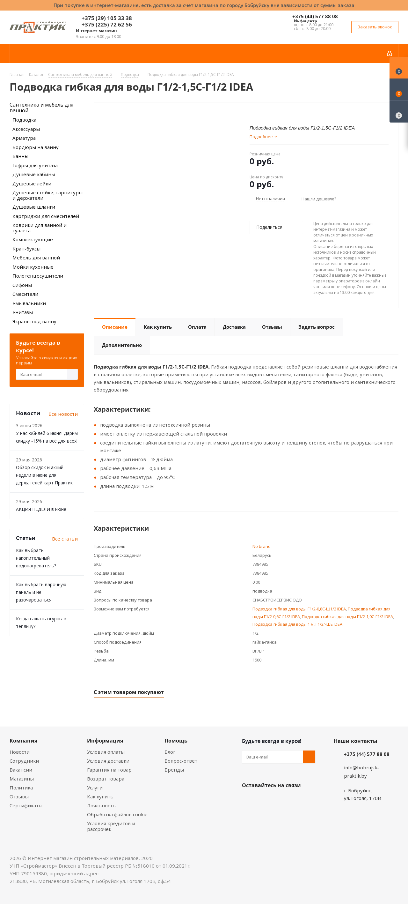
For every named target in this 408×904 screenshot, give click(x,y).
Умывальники (29, 303)
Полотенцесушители (37, 276)
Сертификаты (26, 805)
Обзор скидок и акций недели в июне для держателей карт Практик (44, 475)
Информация (105, 740)
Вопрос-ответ (180, 761)
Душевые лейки (31, 183)
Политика (21, 787)
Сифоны (22, 285)
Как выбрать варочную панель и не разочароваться (41, 592)
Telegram (296, 800)
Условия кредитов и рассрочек (111, 826)
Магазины (22, 778)
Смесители (25, 294)
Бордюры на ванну (35, 147)
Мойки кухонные (33, 267)
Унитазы (22, 312)
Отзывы (19, 796)
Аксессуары (26, 129)
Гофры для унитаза (35, 165)
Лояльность (101, 805)
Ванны (20, 156)
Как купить (100, 796)
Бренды (174, 769)
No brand (261, 546)
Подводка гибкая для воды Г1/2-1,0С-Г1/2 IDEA (347, 616)
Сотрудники (24, 761)
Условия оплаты (106, 752)
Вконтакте (248, 800)
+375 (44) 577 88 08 (315, 16)
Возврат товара (105, 778)
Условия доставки (108, 761)
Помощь (175, 740)
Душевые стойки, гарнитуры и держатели (47, 195)
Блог (169, 752)
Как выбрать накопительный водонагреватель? (36, 558)
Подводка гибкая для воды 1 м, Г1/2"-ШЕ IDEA (297, 624)
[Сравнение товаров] (399, 112)
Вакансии (21, 769)
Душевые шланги (33, 207)
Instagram (280, 800)
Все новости (63, 414)
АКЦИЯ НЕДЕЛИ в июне (41, 509)
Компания (23, 740)
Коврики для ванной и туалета (39, 228)
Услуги (95, 787)
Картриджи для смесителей (45, 216)
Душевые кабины (33, 174)
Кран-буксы (26, 248)
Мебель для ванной (36, 257)
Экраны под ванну (34, 321)
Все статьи (65, 538)
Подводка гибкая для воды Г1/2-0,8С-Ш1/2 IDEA (299, 609)
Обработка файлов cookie (117, 814)
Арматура (24, 138)
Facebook (264, 800)
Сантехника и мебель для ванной (41, 107)
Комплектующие (32, 239)
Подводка (24, 119)
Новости (20, 752)
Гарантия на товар (109, 769)
